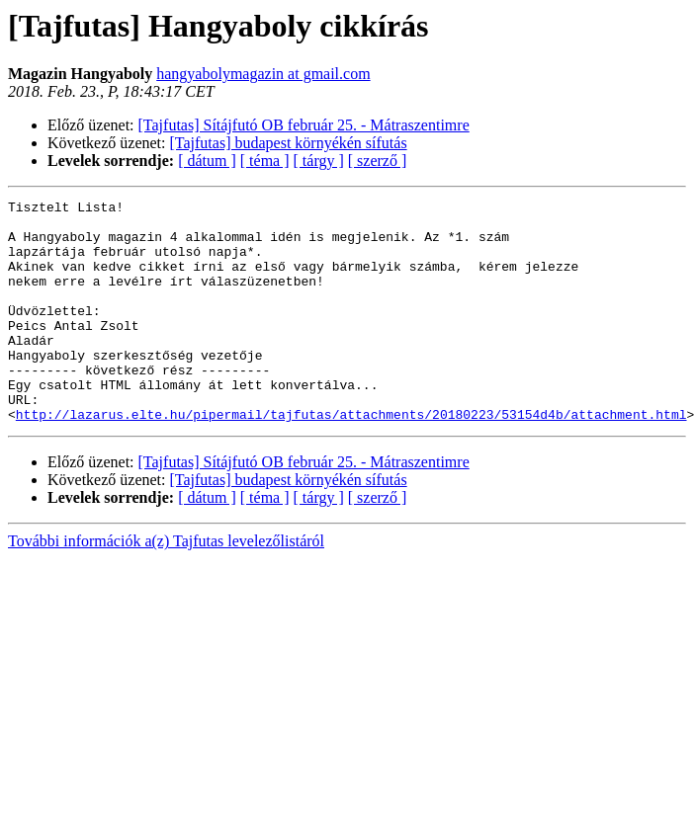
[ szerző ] (377, 160)
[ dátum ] (207, 160)
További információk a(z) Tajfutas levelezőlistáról (166, 585)
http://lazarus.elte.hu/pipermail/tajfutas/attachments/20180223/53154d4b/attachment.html (351, 458)
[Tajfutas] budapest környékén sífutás (288, 142)
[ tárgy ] (319, 160)
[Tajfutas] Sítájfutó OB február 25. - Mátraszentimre (304, 125)
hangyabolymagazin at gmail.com (263, 73)
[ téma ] (265, 160)
